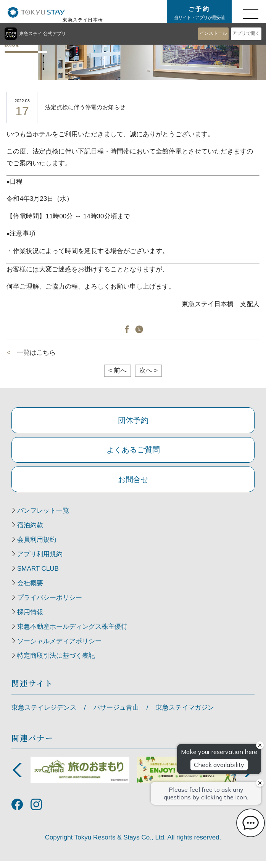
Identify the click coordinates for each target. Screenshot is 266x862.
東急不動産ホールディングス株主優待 (72, 627)
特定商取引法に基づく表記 (56, 656)
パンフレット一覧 (43, 511)
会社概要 (30, 584)
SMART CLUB (38, 569)
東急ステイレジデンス (43, 708)
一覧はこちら (36, 352)
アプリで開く (246, 33)
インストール (213, 33)
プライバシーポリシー (49, 598)
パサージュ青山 (116, 708)
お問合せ (133, 480)
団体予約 (133, 420)
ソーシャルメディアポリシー (59, 642)
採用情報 (30, 613)
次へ (148, 370)
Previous (17, 771)
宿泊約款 (30, 526)
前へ (117, 370)
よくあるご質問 (133, 450)
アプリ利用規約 (40, 555)
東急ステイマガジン (185, 708)
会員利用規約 (36, 540)
